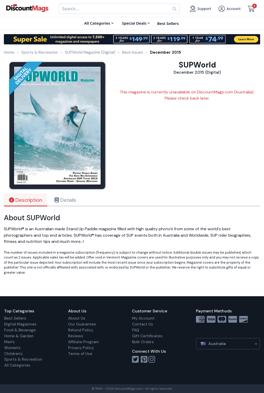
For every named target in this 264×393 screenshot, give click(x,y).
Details (65, 200)
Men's (9, 341)
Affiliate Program (83, 341)
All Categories (17, 365)
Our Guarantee (82, 324)
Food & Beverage (20, 330)
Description (25, 200)
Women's (12, 347)
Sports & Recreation (23, 359)
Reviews (75, 336)
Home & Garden (19, 336)
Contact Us (142, 324)
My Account (143, 318)
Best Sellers (15, 318)
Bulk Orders (143, 341)
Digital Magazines (20, 324)
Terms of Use (80, 353)
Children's (13, 353)
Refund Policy (80, 330)
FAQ (135, 330)
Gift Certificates (147, 336)
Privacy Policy (81, 347)
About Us (76, 318)
